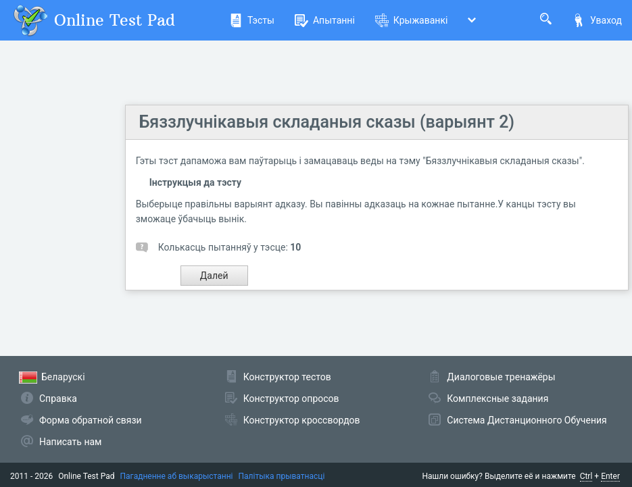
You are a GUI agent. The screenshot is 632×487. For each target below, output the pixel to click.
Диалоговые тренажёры (501, 376)
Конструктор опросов (291, 398)
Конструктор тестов (287, 376)
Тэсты (251, 20)
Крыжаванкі (411, 20)
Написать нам (70, 441)
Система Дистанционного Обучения (526, 420)
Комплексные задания (497, 398)
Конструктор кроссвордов (301, 420)
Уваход (597, 20)
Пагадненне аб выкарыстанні (176, 476)
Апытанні (325, 20)
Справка (58, 398)
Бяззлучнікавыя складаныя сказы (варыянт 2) (326, 122)
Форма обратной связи (90, 420)
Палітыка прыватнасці (281, 476)
